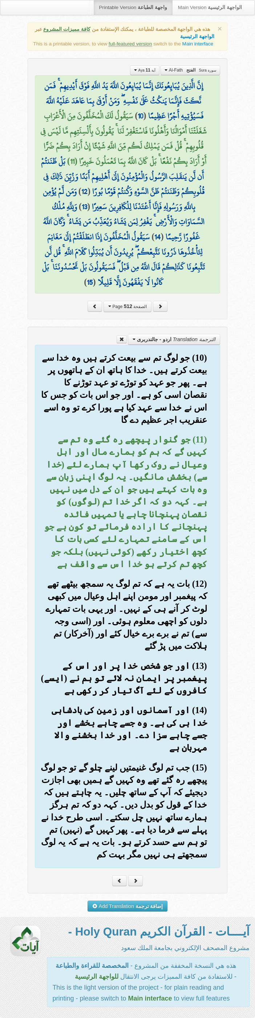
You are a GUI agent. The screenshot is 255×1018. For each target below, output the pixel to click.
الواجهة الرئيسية (197, 36)
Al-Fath (190, 70)
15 (90, 282)
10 (140, 116)
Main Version (210, 7)
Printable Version (133, 7)
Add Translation (127, 906)
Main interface (197, 44)
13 (84, 207)
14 (157, 237)
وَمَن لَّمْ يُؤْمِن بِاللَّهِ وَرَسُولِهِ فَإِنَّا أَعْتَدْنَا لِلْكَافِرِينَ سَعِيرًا (119, 199)
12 (84, 191)
